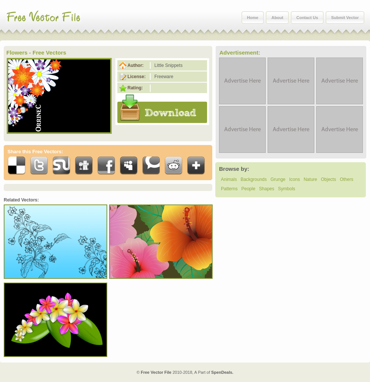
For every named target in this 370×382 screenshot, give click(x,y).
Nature (310, 179)
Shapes (266, 188)
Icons (294, 179)
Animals (229, 179)
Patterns (229, 188)
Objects (328, 179)
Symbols (286, 188)
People (248, 188)
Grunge (278, 179)
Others (346, 179)
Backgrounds (254, 179)
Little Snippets (168, 65)
